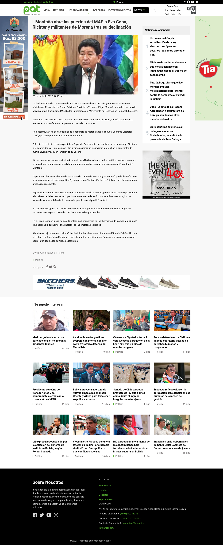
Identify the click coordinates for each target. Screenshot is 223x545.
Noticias (58, 10)
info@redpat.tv (106, 527)
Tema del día (105, 485)
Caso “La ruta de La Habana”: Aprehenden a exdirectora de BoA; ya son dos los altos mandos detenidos (167, 113)
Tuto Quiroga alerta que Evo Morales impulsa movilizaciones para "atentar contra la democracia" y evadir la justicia (167, 91)
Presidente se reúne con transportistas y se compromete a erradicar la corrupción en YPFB (48, 394)
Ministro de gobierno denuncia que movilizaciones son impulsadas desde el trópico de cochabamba (168, 68)
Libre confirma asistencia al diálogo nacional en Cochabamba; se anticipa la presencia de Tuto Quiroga (166, 133)
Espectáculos (106, 499)
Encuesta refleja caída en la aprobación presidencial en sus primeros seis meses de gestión (172, 394)
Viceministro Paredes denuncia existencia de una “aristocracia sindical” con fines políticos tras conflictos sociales (91, 446)
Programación (79, 10)
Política (39, 259)
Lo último (28, 2)
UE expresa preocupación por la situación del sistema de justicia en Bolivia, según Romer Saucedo (50, 446)
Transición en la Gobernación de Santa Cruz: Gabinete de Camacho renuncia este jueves (172, 445)
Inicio (46, 10)
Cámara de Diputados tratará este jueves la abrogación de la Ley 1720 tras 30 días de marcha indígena (131, 342)
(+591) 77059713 (131, 518)
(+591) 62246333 (129, 513)
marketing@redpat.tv (133, 523)
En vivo (139, 10)
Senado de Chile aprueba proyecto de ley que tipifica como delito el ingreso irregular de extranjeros (129, 394)
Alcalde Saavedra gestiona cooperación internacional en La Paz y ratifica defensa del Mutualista (90, 342)
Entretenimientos (119, 10)
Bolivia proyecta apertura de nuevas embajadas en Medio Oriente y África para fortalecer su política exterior (91, 394)
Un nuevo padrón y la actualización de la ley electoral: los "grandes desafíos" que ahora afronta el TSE (167, 46)
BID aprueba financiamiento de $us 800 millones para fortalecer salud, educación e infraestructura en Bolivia (131, 446)
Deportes (99, 10)
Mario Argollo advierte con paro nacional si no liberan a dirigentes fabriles (49, 341)
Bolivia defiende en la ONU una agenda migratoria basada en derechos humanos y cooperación (172, 342)
